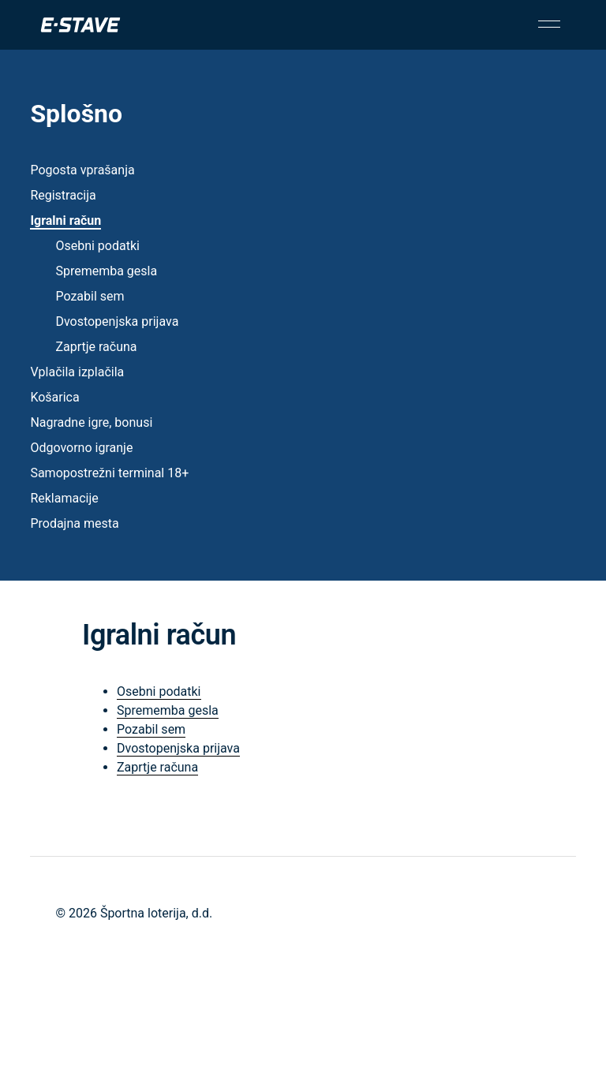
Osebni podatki (97, 245)
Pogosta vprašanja (82, 170)
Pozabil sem (89, 296)
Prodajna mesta (74, 523)
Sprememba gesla (106, 270)
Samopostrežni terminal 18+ (109, 472)
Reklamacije (64, 498)
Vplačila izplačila (77, 371)
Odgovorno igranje (81, 447)
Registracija (62, 195)
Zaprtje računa (96, 346)
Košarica (54, 397)
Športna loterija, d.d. (156, 913)
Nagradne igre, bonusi (91, 422)
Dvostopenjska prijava (116, 321)
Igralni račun (65, 220)
